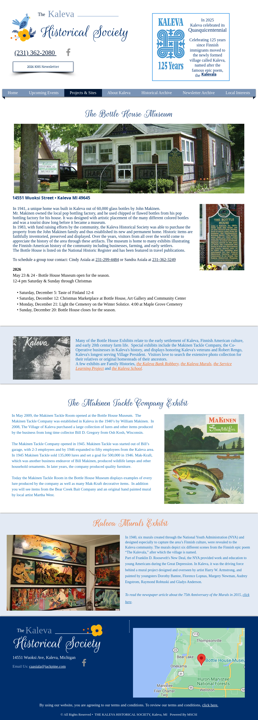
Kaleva (61, 14)
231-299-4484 (107, 259)
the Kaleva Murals (196, 364)
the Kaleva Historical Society (125, 227)
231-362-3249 (164, 259)
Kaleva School (130, 368)
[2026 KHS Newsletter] (43, 67)
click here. (210, 705)
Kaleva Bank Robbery (161, 364)
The (41, 14)
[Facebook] (68, 52)
